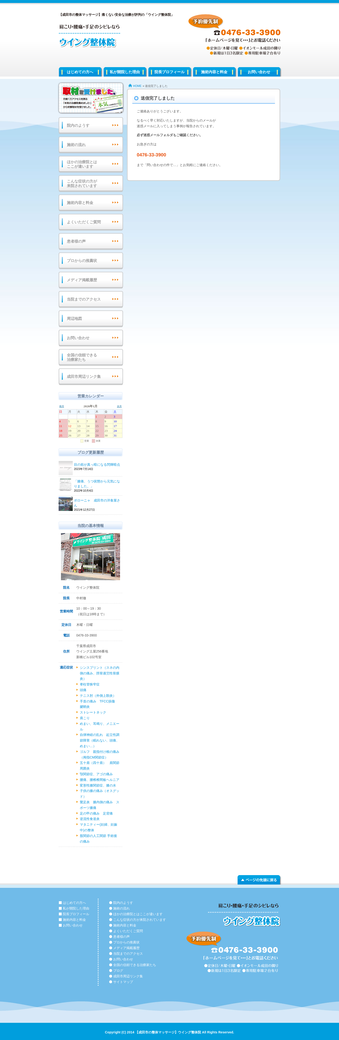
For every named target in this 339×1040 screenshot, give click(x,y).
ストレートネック (93, 712)
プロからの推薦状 (82, 261)
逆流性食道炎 (90, 819)
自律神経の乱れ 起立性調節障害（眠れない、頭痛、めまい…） (99, 740)
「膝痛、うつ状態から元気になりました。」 (97, 484)
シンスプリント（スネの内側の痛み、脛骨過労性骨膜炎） (99, 673)
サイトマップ (123, 982)
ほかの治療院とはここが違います (82, 164)
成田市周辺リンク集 (84, 377)
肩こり (85, 718)
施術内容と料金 (214, 72)
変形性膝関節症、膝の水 (98, 785)
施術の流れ (76, 145)
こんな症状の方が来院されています (82, 183)
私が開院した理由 (125, 72)
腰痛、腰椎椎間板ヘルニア (99, 780)
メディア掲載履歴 (82, 280)
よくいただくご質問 (84, 222)
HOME (137, 86)
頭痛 (83, 690)
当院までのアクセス (84, 299)
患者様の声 (76, 241)
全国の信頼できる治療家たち (82, 357)
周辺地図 (74, 319)
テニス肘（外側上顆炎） (99, 695)
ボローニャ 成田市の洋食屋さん (97, 503)
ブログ (118, 970)
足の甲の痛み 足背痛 (96, 813)
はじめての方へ (80, 72)
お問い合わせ (259, 72)
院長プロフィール (169, 72)
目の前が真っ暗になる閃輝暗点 (97, 465)
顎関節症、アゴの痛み (96, 774)
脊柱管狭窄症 (90, 684)
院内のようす (78, 125)
